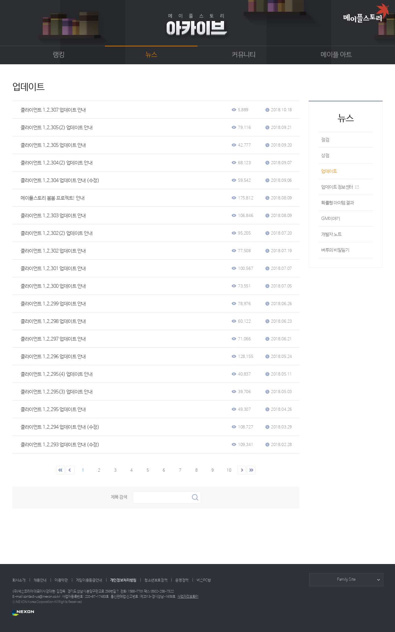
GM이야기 (330, 218)
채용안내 (40, 580)
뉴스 (151, 55)
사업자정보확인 (187, 597)
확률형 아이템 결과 (337, 203)
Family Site (346, 579)
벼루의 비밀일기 (335, 250)
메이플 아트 (336, 55)
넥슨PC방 (204, 580)
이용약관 (61, 580)
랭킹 (59, 55)
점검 (325, 139)
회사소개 (19, 580)
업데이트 (329, 171)
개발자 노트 (331, 234)
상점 (325, 155)
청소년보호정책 (155, 580)
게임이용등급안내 (89, 580)
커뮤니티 (244, 55)
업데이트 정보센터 (340, 187)
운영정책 (182, 580)
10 (229, 470)
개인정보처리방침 (123, 580)
